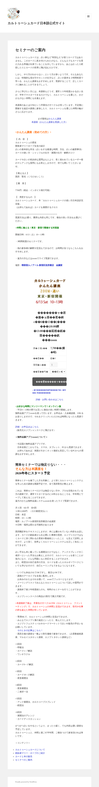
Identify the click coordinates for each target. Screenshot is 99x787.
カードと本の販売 (23, 756)
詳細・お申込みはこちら (27, 427)
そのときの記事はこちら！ (30, 630)
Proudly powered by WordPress (26, 782)
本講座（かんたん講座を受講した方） (50, 122)
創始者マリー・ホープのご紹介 (30, 753)
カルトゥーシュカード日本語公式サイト (36, 23)
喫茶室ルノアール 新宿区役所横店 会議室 (42, 265)
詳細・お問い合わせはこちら (49, 399)
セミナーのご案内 (23, 760)
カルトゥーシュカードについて (30, 750)
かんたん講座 (55, 119)
